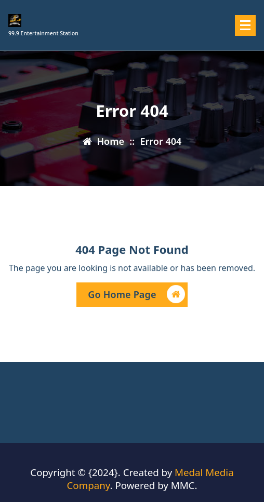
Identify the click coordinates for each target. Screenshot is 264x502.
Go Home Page (136, 295)
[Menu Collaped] (245, 25)
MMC (183, 485)
